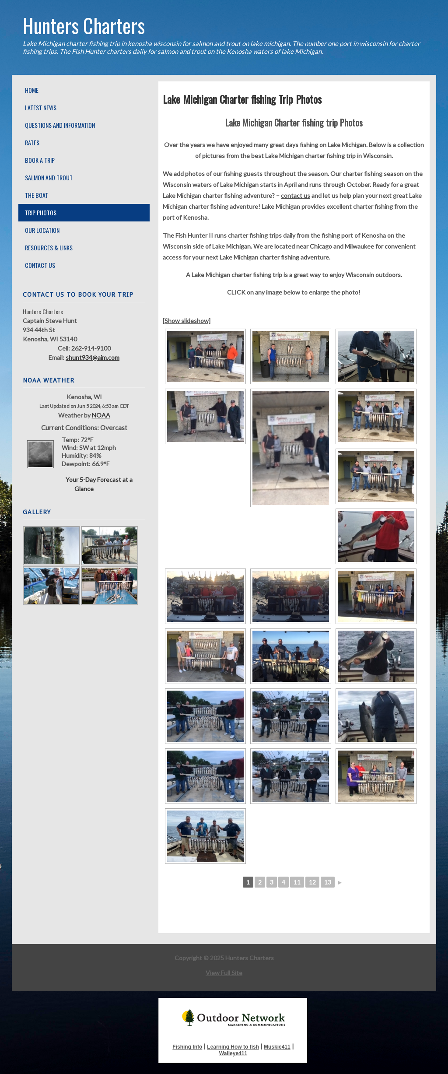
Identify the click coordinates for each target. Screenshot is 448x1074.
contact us (295, 195)
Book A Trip (40, 160)
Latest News (40, 107)
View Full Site (224, 972)
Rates (32, 142)
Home (31, 90)
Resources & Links (49, 247)
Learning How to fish (233, 1047)
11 (297, 882)
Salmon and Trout (49, 177)
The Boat (36, 195)
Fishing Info (187, 1047)
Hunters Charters (84, 25)
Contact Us (40, 265)
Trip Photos (40, 212)
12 (312, 882)
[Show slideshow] (186, 320)
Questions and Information (60, 125)
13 (327, 882)
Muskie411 (277, 1047)
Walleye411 (233, 1053)
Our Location (42, 230)
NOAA (101, 415)
